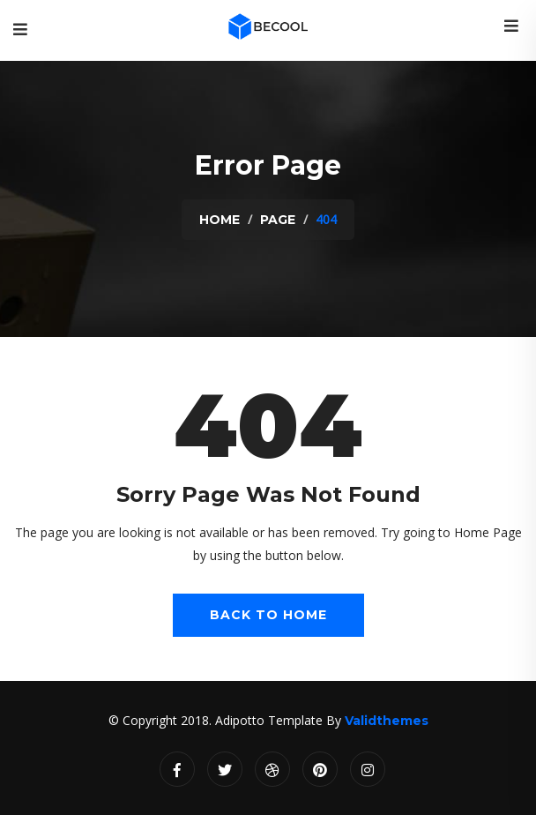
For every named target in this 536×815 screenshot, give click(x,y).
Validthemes (386, 721)
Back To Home (268, 615)
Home (219, 220)
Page (277, 220)
